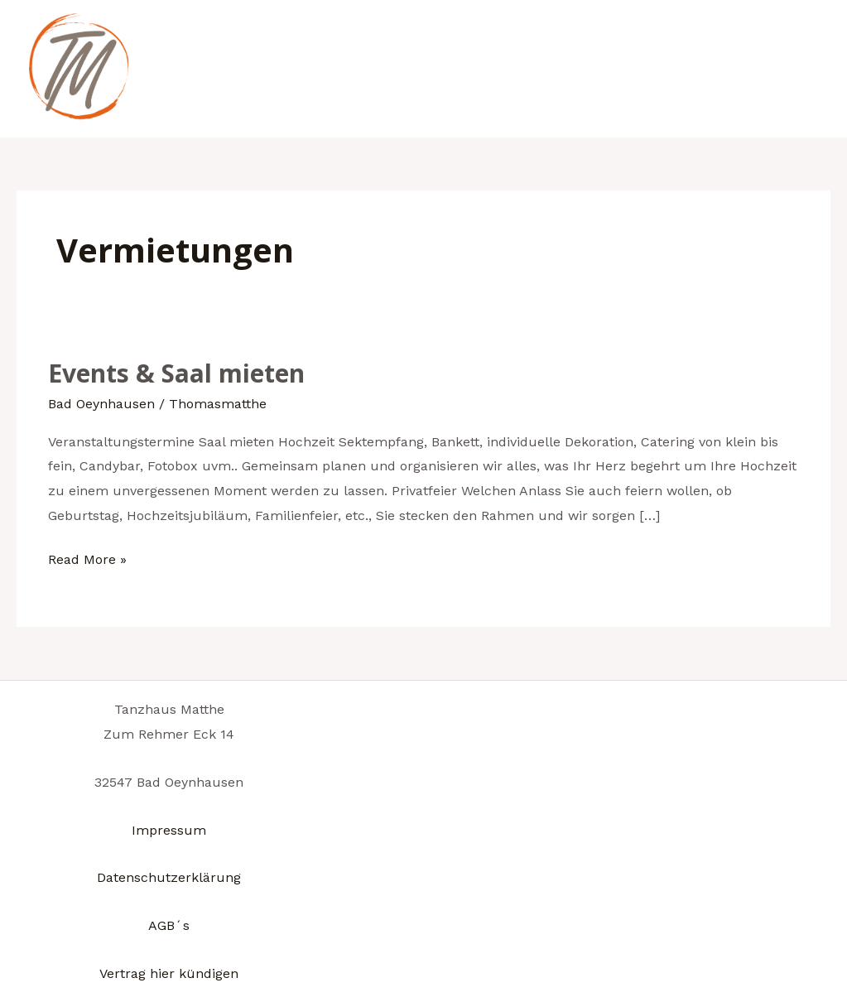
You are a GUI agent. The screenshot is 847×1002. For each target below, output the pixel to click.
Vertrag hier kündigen (168, 973)
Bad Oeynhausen (101, 404)
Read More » (87, 557)
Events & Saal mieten (176, 373)
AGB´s (169, 925)
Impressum (169, 830)
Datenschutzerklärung (169, 877)
